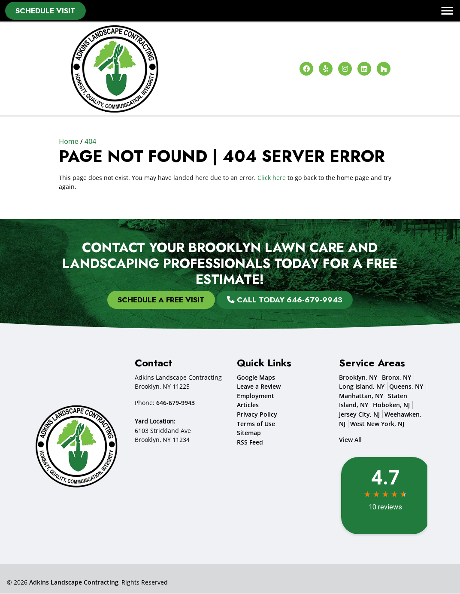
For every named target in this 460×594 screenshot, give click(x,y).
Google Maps (256, 377)
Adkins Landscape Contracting (73, 582)
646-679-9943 (175, 403)
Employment (255, 396)
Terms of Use (256, 424)
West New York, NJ (377, 424)
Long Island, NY (361, 387)
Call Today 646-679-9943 (284, 299)
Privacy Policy (257, 415)
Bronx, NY (396, 377)
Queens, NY (406, 387)
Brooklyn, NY (358, 377)
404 (90, 141)
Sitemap (249, 433)
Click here (271, 178)
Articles (248, 405)
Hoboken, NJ (391, 405)
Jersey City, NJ (359, 415)
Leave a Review (259, 387)
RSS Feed (250, 442)
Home (69, 141)
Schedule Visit (45, 10)
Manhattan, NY (361, 396)
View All (350, 440)
